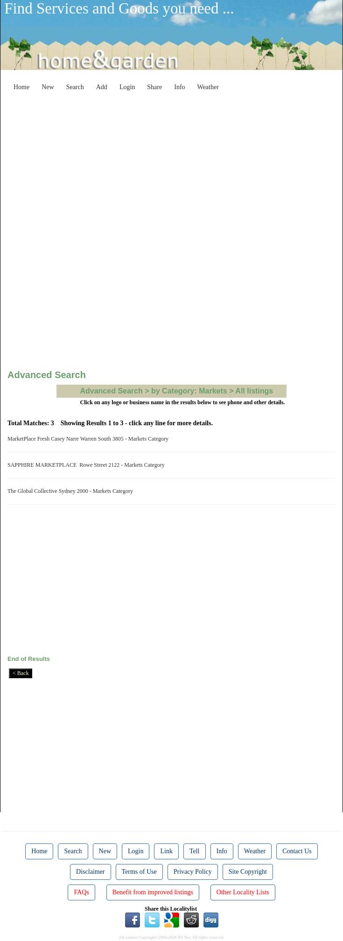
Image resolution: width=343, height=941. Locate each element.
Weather (208, 87)
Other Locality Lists (243, 892)
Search (75, 87)
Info (179, 87)
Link (166, 851)
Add (101, 87)
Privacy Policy (193, 871)
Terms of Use (139, 871)
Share (154, 87)
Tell (194, 851)
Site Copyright (248, 871)
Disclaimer (90, 871)
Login (127, 87)
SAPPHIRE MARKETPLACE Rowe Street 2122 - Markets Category (87, 465)
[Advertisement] (178, 160)
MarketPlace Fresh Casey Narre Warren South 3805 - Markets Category (89, 438)
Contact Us (297, 851)
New (48, 87)
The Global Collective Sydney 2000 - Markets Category (71, 491)
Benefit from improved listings (152, 892)
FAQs (81, 892)
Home (21, 87)
